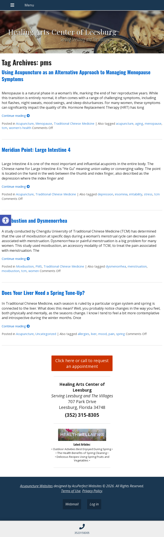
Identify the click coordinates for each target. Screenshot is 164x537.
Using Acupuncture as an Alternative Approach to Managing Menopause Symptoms (76, 75)
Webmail (72, 504)
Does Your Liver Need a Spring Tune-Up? (43, 292)
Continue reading (16, 116)
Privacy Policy (92, 491)
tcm (4, 128)
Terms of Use (71, 491)
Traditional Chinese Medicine (74, 123)
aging (139, 123)
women (33, 271)
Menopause (43, 123)
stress (148, 194)
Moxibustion (25, 266)
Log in (94, 504)
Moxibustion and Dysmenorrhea (34, 220)
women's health (20, 128)
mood (102, 334)
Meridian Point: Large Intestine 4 (36, 149)
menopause (153, 123)
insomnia (121, 194)
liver (94, 334)
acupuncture (124, 123)
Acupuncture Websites (36, 486)
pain (111, 334)
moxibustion (10, 271)
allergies (83, 334)
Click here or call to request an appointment (82, 363)
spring (120, 334)
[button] (5, 220)
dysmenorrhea (116, 266)
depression (105, 194)
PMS (38, 266)
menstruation (137, 266)
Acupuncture (25, 123)
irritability (135, 194)
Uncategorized (45, 334)
